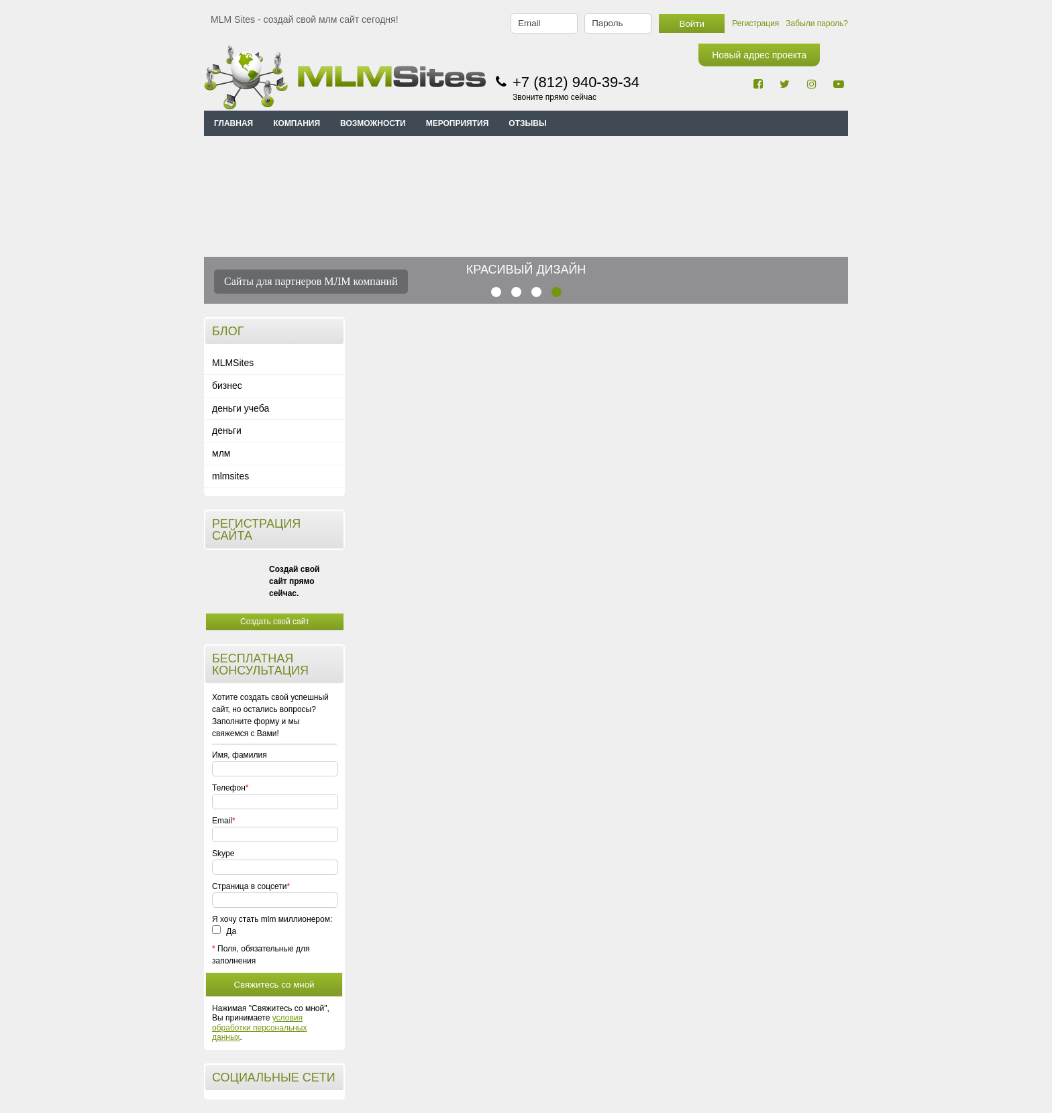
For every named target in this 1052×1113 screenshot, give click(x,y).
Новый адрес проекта (759, 55)
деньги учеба (240, 408)
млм (221, 453)
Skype (223, 853)
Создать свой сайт (274, 621)
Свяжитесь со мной (273, 985)
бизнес (227, 385)
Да (224, 931)
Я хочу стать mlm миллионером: (272, 919)
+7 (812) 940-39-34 (576, 82)
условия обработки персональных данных (259, 1027)
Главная (233, 123)
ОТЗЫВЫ (527, 123)
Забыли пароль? (817, 23)
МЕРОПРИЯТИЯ (457, 123)
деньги (227, 430)
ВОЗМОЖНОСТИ (373, 123)
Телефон (228, 788)
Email (222, 820)
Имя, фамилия (239, 755)
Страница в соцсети (249, 886)
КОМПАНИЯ (296, 123)
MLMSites (233, 362)
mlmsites (230, 476)
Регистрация (755, 23)
